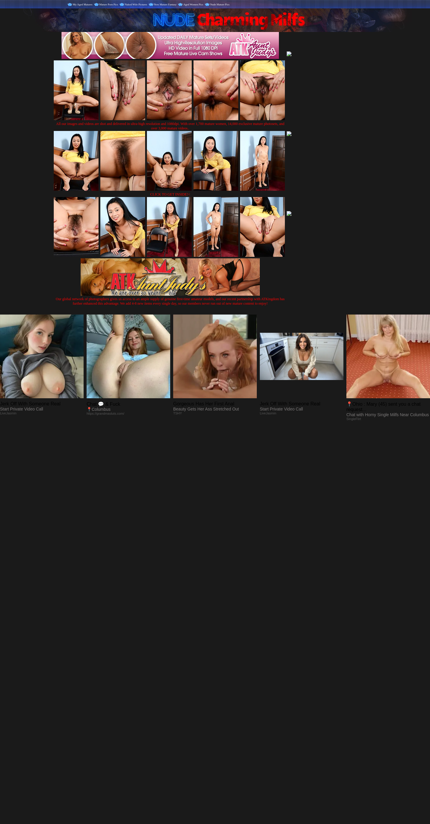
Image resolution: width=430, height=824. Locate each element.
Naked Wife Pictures (136, 4)
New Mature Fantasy (165, 4)
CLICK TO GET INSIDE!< (170, 194)
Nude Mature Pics (220, 4)
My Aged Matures (83, 4)
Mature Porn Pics (108, 4)
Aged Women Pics (193, 4)
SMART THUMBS (226, 699)
